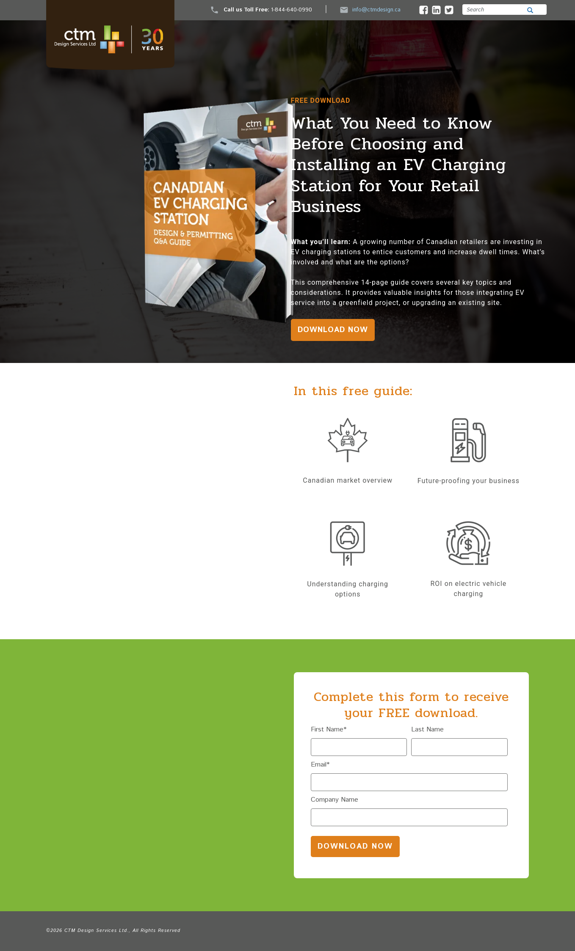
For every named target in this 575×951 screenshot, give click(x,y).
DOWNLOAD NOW (333, 329)
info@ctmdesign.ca (370, 10)
